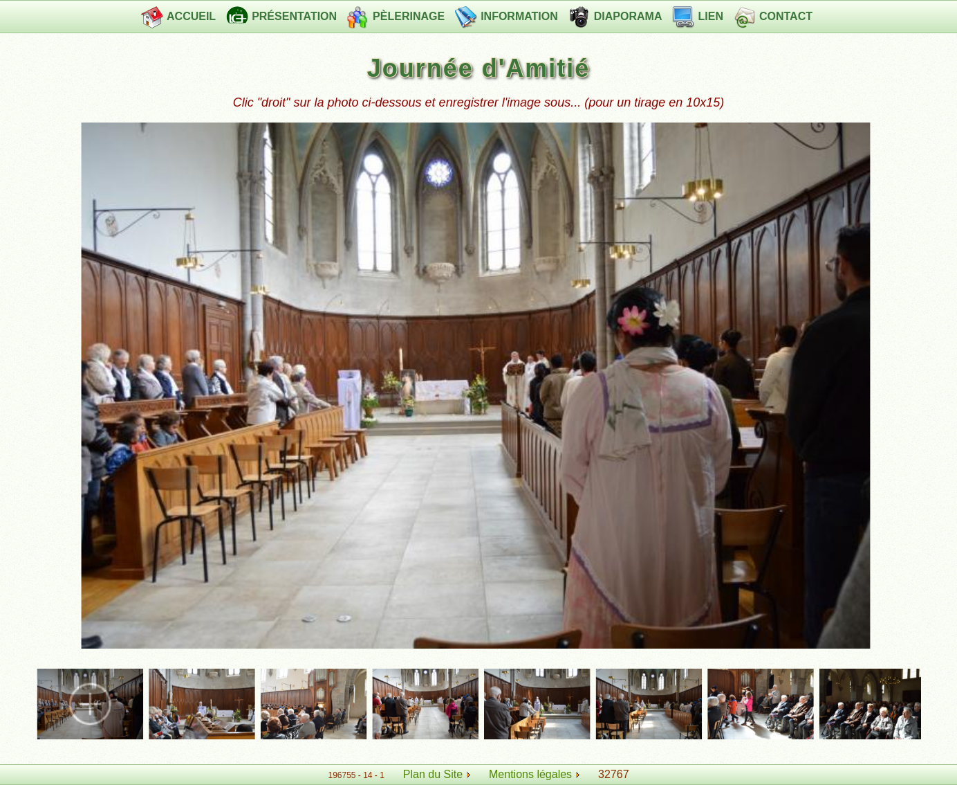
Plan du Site (433, 774)
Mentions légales (534, 774)
